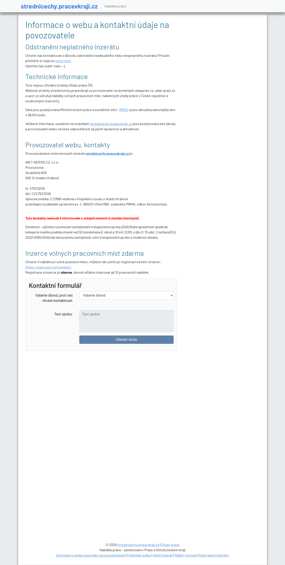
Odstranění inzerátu (214, 555)
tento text (63, 61)
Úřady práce (170, 544)
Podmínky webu (139, 555)
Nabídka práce (115, 6)
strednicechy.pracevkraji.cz (59, 6)
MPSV (123, 110)
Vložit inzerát (163, 555)
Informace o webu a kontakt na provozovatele (90, 555)
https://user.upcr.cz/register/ (48, 267)
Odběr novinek (186, 555)
